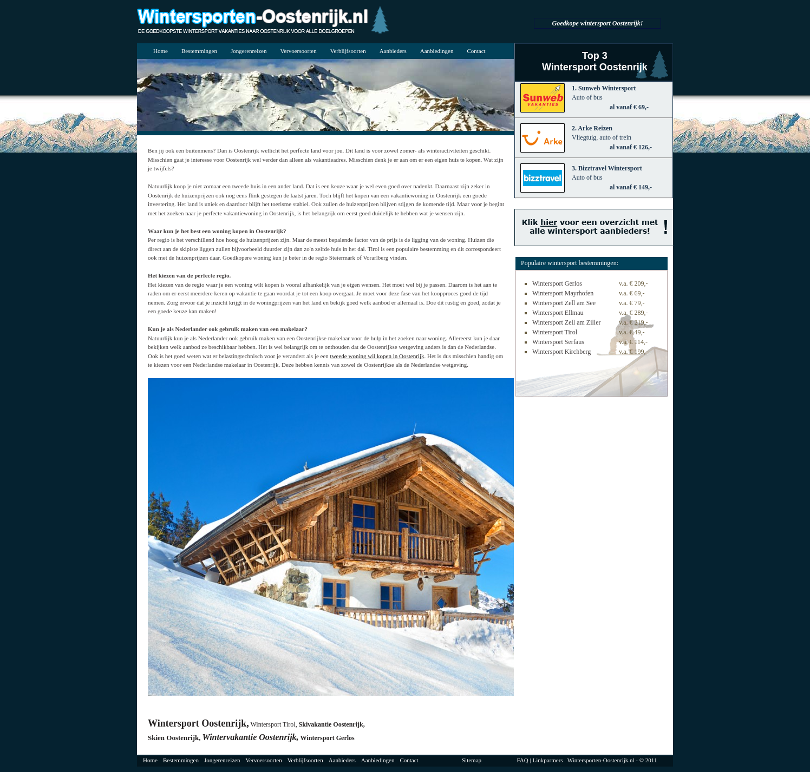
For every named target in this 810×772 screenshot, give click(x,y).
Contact (476, 51)
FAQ (522, 760)
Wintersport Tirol (554, 332)
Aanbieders (393, 51)
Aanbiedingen (437, 51)
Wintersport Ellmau (558, 312)
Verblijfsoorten (348, 51)
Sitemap (471, 760)
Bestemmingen (199, 51)
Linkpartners (547, 760)
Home (160, 51)
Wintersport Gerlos (328, 738)
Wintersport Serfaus (558, 342)
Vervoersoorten (298, 51)
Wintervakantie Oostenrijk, (251, 737)
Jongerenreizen (249, 51)
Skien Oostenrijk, (174, 738)
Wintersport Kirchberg (561, 351)
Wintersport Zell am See (564, 303)
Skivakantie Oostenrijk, (332, 724)
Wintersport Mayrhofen (562, 293)
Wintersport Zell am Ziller (566, 322)
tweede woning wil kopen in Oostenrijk (377, 356)
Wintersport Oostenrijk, (198, 723)
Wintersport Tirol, (273, 724)
